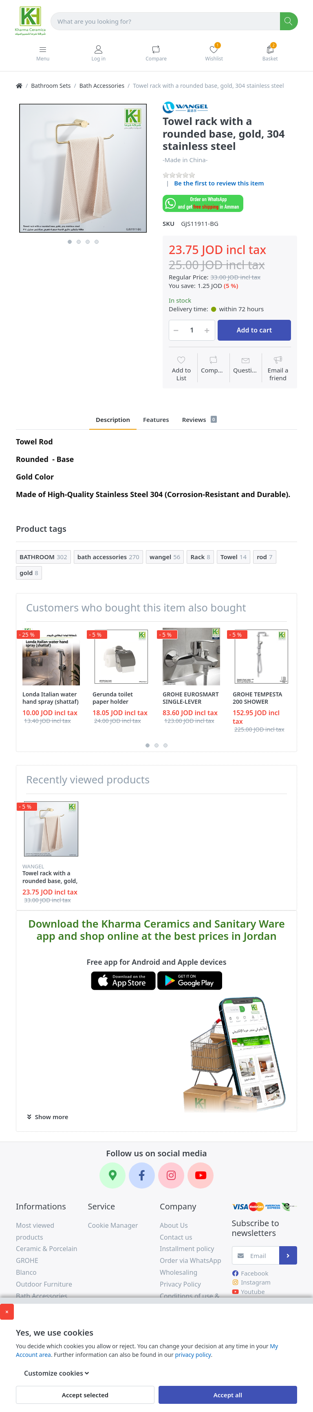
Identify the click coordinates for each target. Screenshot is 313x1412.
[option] (83, 168)
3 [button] (88, 242)
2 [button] (79, 242)
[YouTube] (200, 1175)
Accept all (228, 1395)
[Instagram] (171, 1175)
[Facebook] (142, 1175)
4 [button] (97, 242)
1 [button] (70, 242)
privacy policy (193, 1354)
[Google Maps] (112, 1175)
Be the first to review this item (219, 183)
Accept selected (85, 1395)
